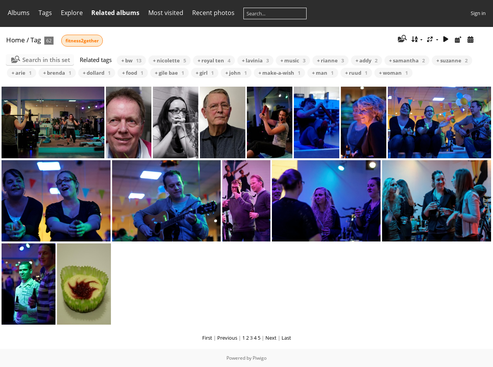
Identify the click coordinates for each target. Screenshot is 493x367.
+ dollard (97, 72)
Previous (227, 337)
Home (15, 39)
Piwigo (260, 358)
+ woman (393, 72)
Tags (45, 12)
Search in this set (46, 60)
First (207, 337)
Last (286, 337)
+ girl (205, 72)
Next (271, 337)
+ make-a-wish (279, 72)
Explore (72, 12)
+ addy (366, 60)
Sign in (478, 13)
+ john (236, 72)
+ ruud (356, 72)
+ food (132, 72)
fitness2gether (82, 40)
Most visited (165, 12)
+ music (292, 60)
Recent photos (213, 12)
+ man (323, 72)
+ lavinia (255, 60)
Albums (19, 12)
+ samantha (407, 60)
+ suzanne (452, 60)
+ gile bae (169, 72)
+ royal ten (214, 60)
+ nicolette (169, 60)
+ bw (131, 60)
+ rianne (330, 60)
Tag (35, 39)
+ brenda (57, 72)
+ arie (22, 72)
